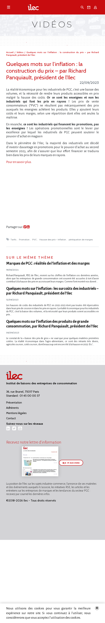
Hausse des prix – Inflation (53, 239)
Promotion (24, 239)
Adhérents (12, 407)
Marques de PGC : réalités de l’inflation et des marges (48, 263)
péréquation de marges (81, 239)
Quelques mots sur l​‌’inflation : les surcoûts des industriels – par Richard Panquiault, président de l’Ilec (52, 291)
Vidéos (20, 52)
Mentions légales (16, 413)
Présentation (14, 402)
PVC (34, 239)
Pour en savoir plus (18, 162)
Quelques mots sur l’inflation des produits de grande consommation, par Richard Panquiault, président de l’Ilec (52, 323)
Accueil (10, 52)
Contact (11, 418)
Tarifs (14, 239)
